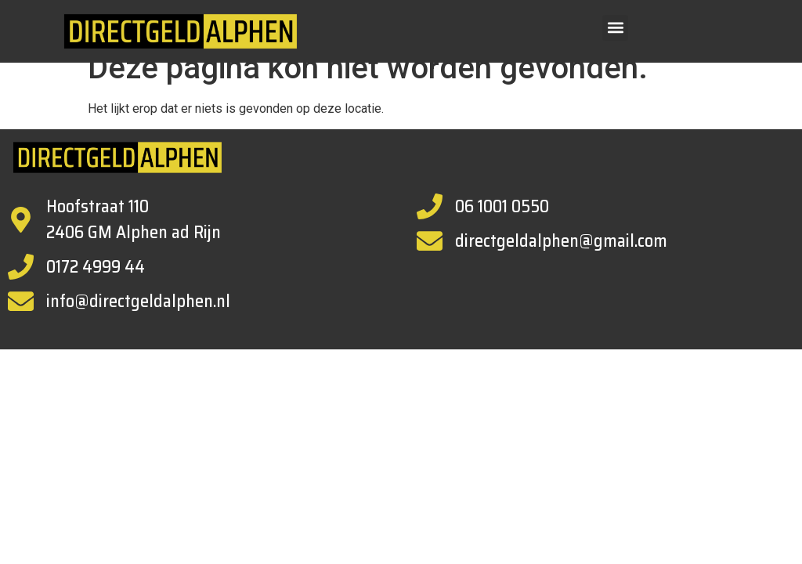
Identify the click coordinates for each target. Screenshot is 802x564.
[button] (615, 28)
